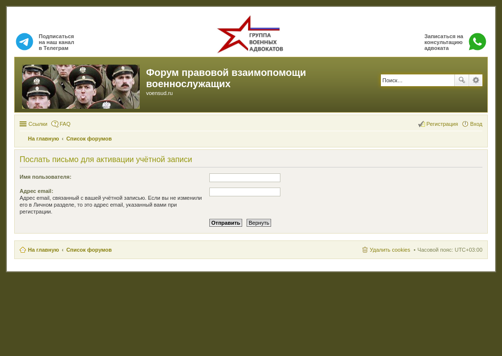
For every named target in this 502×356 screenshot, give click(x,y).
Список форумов (89, 250)
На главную (43, 250)
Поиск (461, 80)
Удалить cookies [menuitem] (390, 250)
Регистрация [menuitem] (442, 124)
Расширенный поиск (475, 80)
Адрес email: (36, 191)
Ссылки (38, 124)
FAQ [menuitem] (65, 124)
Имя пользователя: (46, 177)
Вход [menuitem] (476, 124)
